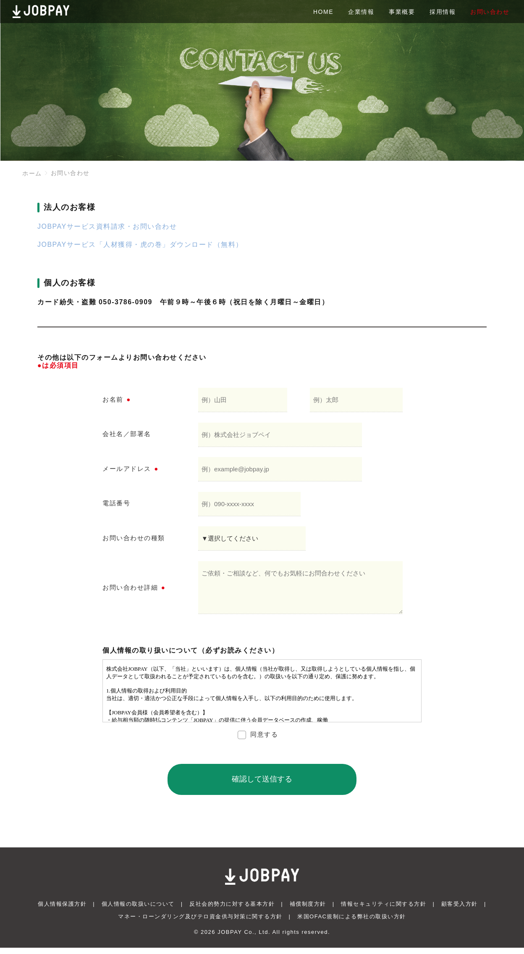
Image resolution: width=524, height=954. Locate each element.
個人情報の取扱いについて (138, 910)
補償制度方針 (308, 910)
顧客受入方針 (459, 910)
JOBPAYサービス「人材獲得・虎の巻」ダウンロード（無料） (140, 244)
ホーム (32, 173)
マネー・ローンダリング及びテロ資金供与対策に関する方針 (200, 923)
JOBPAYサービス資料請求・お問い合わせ (107, 226)
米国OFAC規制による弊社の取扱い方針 (351, 923)
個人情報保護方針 (62, 910)
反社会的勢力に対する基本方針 (232, 910)
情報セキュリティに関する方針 (383, 910)
